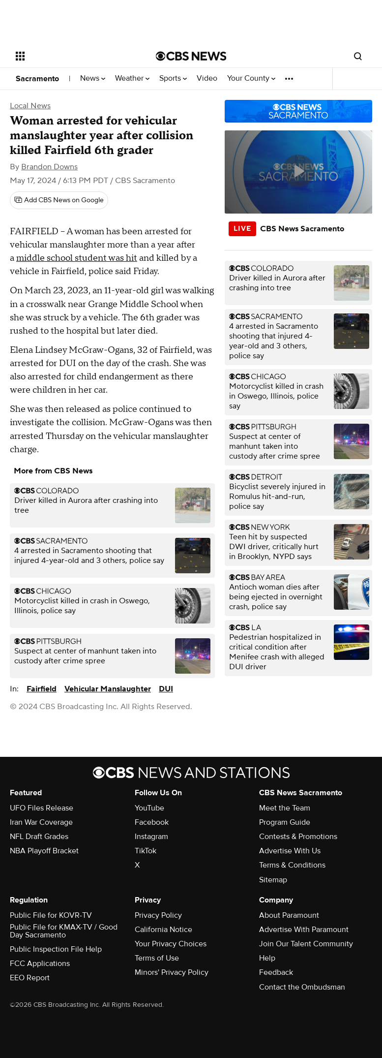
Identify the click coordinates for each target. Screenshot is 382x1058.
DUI (166, 689)
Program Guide (284, 822)
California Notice (163, 930)
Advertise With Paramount (304, 930)
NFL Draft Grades (39, 836)
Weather (132, 78)
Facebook (152, 822)
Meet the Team (284, 808)
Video (207, 78)
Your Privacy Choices (170, 944)
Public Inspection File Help (56, 949)
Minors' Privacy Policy (171, 972)
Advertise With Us (290, 851)
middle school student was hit (76, 258)
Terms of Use (157, 958)
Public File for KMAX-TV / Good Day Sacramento (64, 931)
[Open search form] (357, 56)
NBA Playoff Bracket (44, 851)
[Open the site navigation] (74, 56)
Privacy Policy (158, 915)
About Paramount (289, 915)
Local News (30, 106)
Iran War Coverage (41, 822)
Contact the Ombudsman (302, 987)
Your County (251, 78)
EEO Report (30, 978)
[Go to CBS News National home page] (191, 56)
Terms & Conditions (292, 865)
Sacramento (37, 79)
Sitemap (273, 880)
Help (267, 958)
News (92, 78)
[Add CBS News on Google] (59, 200)
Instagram (151, 836)
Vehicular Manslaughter (107, 689)
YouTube (149, 808)
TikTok (145, 851)
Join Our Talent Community (306, 944)
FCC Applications (40, 963)
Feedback (276, 972)
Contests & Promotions (298, 836)
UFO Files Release (41, 808)
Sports (173, 78)
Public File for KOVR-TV (51, 915)
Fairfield (42, 689)
